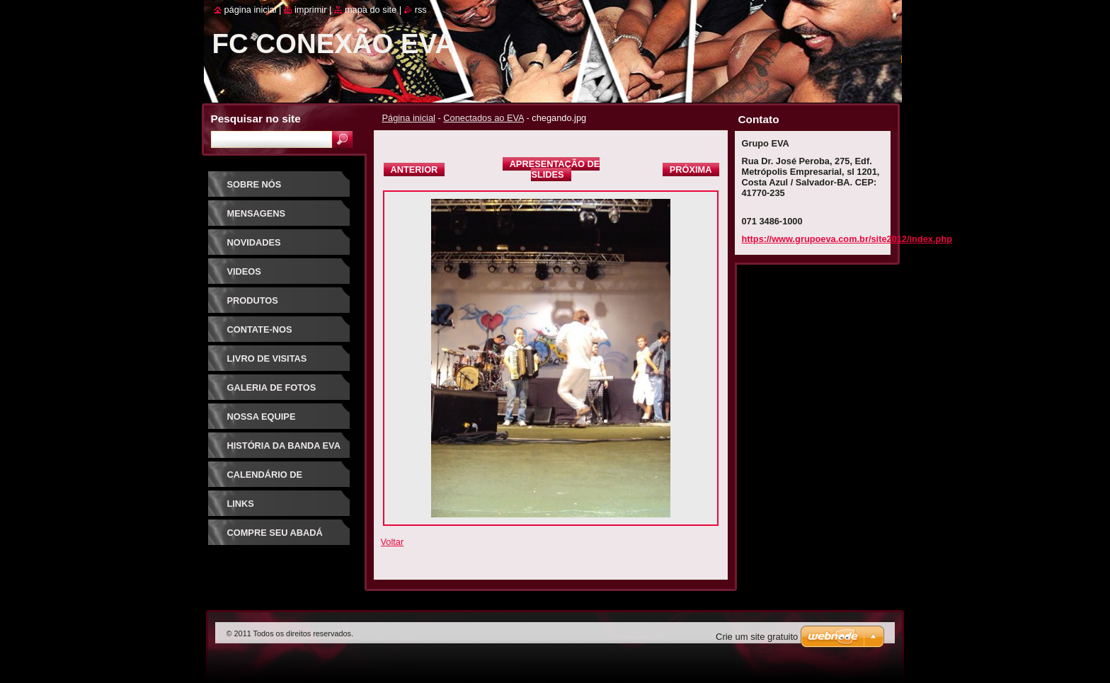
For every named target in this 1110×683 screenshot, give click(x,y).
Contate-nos (259, 329)
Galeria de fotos (271, 387)
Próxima (691, 169)
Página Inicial (250, 9)
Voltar (392, 541)
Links (240, 503)
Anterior (414, 169)
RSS (421, 9)
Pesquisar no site (256, 119)
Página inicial (408, 118)
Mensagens (256, 213)
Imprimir (310, 9)
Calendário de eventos (265, 479)
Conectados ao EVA (483, 118)
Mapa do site (370, 9)
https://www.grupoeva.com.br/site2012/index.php (847, 239)
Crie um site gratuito (757, 636)
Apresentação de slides (555, 169)
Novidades (254, 242)
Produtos (252, 300)
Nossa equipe (261, 416)
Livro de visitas (267, 358)
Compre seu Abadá (275, 532)
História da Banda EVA (284, 445)
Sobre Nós (254, 184)
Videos (244, 271)
